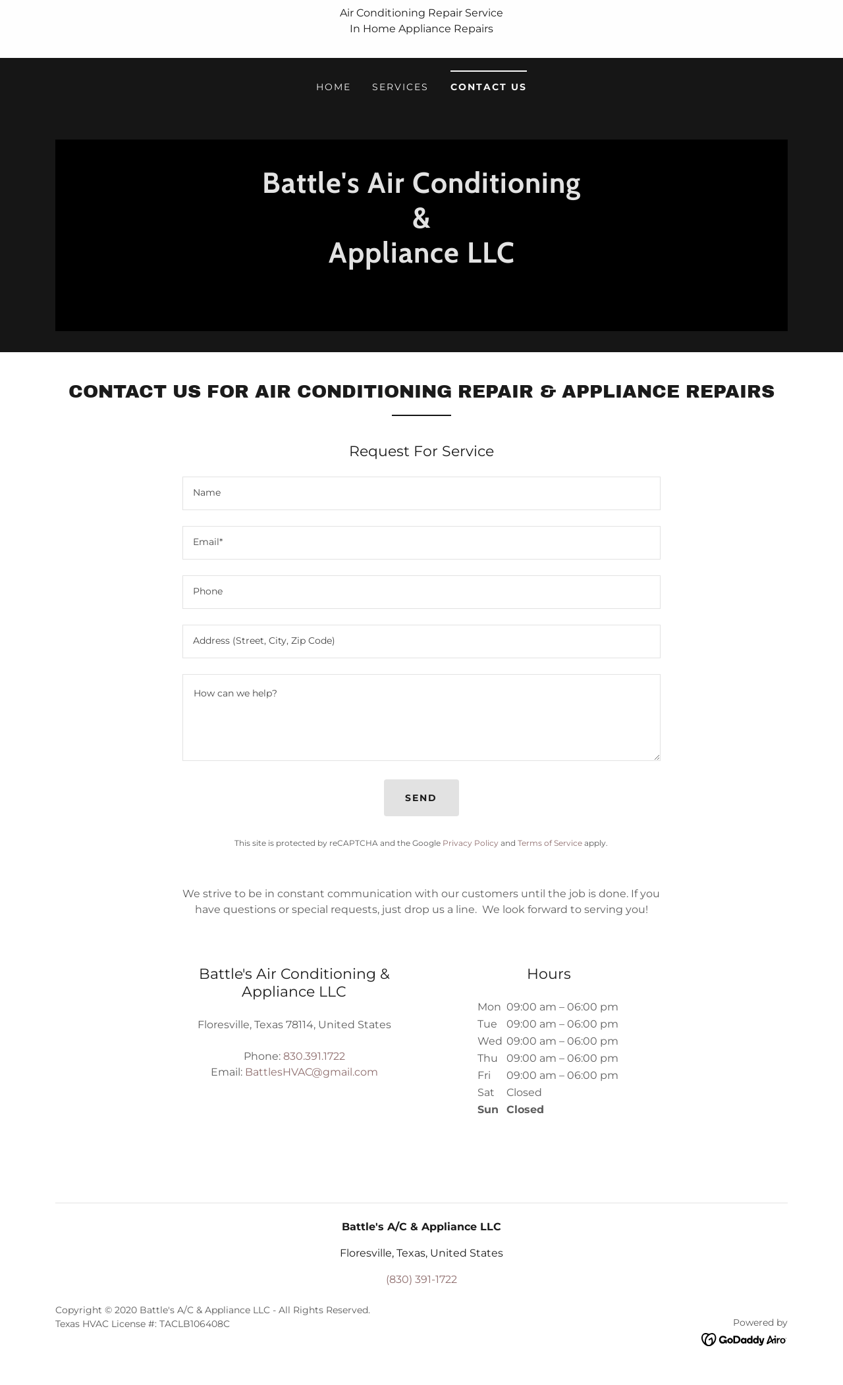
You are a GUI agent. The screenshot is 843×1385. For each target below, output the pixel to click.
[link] (421, 293)
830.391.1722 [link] (314, 1056)
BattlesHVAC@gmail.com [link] (311, 1072)
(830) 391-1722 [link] (421, 1279)
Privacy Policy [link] (471, 843)
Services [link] (400, 87)
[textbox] (421, 493)
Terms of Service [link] (550, 843)
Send (421, 798)
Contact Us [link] (488, 87)
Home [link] (333, 87)
